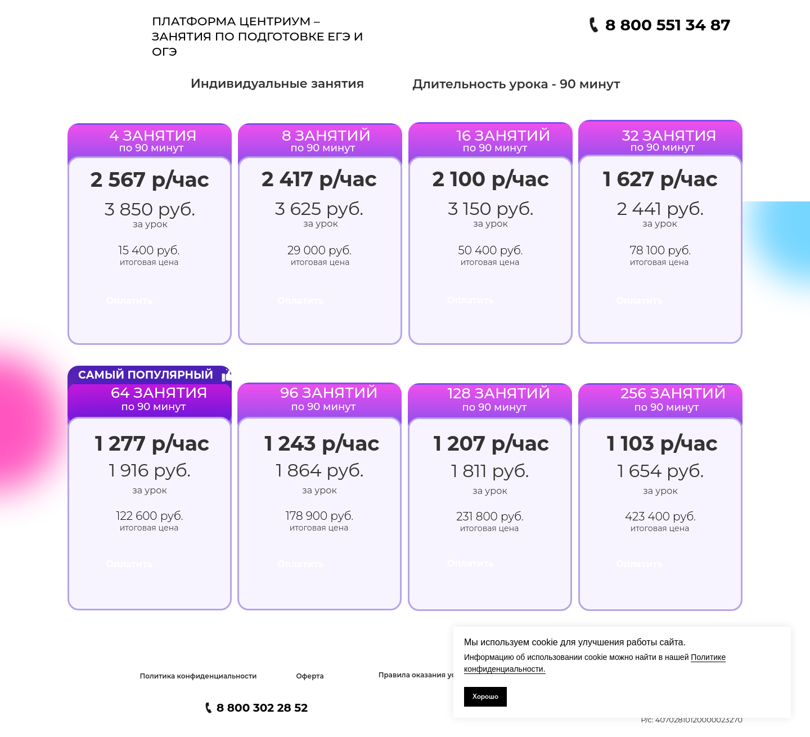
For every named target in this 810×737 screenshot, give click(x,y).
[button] (198, 676)
